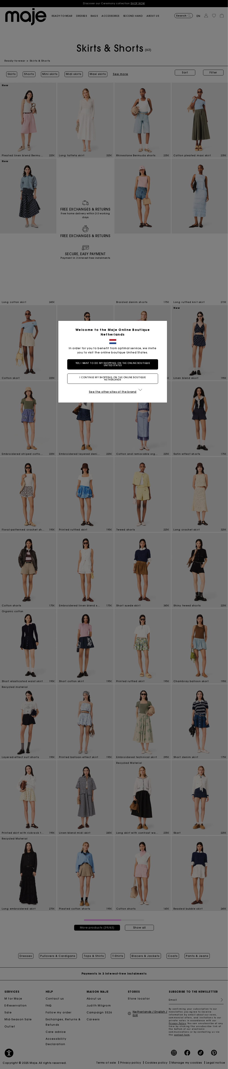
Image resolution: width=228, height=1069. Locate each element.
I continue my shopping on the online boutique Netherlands (114, 378)
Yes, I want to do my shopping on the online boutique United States (114, 364)
